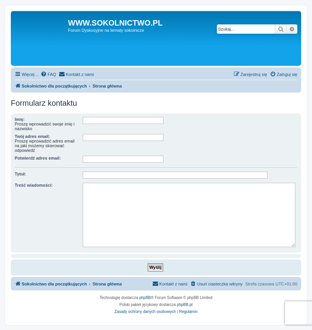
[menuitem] (48, 74)
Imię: (20, 119)
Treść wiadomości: (34, 185)
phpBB (145, 298)
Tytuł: (20, 174)
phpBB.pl (185, 304)
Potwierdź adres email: (38, 158)
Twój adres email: (32, 136)
